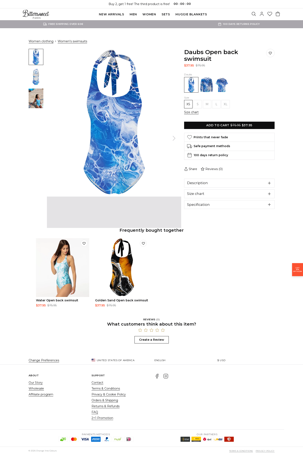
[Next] (174, 138)
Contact (97, 382)
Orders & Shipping (105, 400)
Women (149, 14)
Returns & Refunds (106, 406)
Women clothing (41, 41)
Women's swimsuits (72, 41)
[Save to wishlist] (270, 53)
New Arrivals (111, 14)
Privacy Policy (265, 451)
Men (133, 14)
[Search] (253, 14)
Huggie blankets (191, 14)
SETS (166, 14)
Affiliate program (41, 394)
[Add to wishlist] (84, 243)
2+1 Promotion (102, 418)
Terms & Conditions (106, 388)
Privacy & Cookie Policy (109, 394)
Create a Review (151, 340)
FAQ (95, 412)
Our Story (36, 382)
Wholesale (36, 388)
